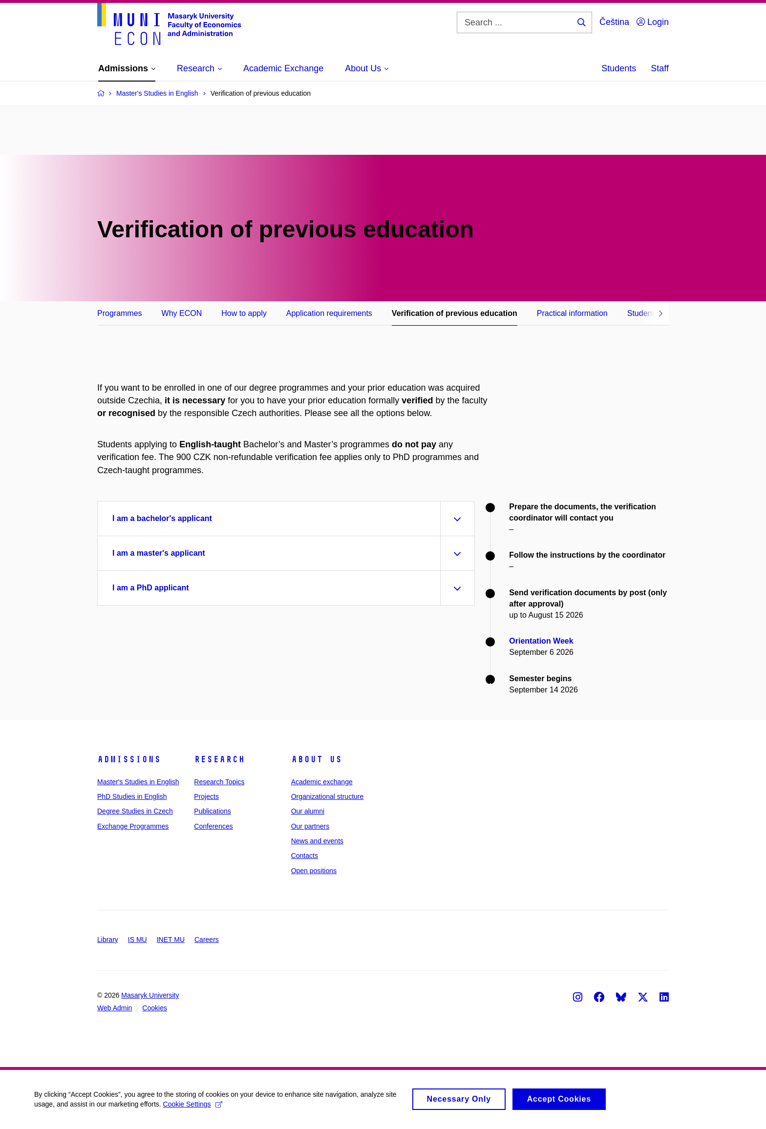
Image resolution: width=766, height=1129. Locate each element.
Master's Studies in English (138, 782)
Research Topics (219, 782)
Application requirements (329, 313)
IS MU (137, 939)
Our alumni (307, 811)
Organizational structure (327, 796)
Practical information (572, 313)
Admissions (129, 759)
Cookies (154, 1008)
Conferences (213, 826)
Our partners (310, 826)
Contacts (304, 855)
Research (219, 759)
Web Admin (114, 1008)
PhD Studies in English (132, 796)
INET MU (171, 939)
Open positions (314, 871)
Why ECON (182, 313)
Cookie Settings (192, 1108)
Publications (212, 811)
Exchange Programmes (133, 826)
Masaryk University (150, 995)
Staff (660, 68)
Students (618, 68)
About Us (316, 759)
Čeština (614, 22)
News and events (317, 841)
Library (107, 939)
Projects (206, 796)
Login (653, 22)
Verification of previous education (454, 313)
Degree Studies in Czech (135, 811)
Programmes (119, 313)
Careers (206, 939)
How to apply (244, 313)
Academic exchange (322, 782)
